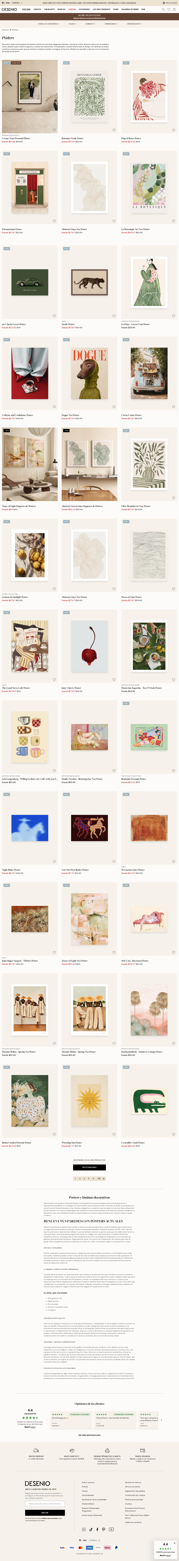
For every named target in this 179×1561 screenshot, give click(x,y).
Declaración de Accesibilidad (94, 1500)
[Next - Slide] (161, 1420)
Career (85, 1491)
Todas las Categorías (48, 24)
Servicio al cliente (132, 1487)
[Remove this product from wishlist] (54, 130)
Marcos (61, 9)
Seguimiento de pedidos (135, 1491)
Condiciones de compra (135, 1495)
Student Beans (88, 1504)
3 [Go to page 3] (88, 1178)
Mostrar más (89, 1167)
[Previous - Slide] (47, 1420)
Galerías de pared (130, 9)
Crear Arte (49, 9)
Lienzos (37, 9)
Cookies (128, 1504)
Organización (134, 24)
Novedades (84, 9)
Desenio (5, 30)
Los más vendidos (101, 9)
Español (17, 3)
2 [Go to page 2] (84, 1178)
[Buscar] (163, 9)
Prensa (85, 1487)
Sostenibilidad (88, 1495)
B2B (143, 9)
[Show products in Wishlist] (169, 9)
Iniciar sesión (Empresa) (92, 1515)
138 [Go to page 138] (99, 1178)
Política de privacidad (50, 1518)
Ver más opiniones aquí (89, 1435)
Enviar (45, 1513)
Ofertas (72, 9)
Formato (90, 24)
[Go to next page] (103, 1178)
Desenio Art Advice (133, 1482)
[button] (165, 1550)
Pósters (26, 9)
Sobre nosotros (88, 1482)
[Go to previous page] (75, 1178)
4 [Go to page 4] (93, 1178)
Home (115, 9)
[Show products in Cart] (174, 9)
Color (72, 24)
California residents (133, 1522)
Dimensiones (111, 24)
